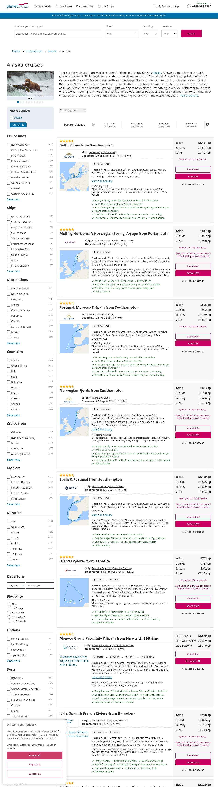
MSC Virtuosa (85, 486)
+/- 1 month (19, 621)
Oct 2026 (164, 125)
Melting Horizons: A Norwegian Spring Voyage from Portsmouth (114, 233)
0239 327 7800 (201, 6)
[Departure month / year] (40, 585)
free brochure (189, 95)
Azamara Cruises (108, 645)
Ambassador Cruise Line (103, 240)
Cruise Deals (42, 6)
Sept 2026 (137, 125)
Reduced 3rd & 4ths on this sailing (127, 217)
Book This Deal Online (147, 200)
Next (207, 126)
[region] (35, 752)
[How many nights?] (169, 33)
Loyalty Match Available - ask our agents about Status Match (125, 541)
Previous (93, 126)
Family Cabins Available (106, 449)
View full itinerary (102, 180)
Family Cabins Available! (131, 534)
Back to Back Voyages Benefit (109, 698)
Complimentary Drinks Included (110, 691)
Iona (80, 397)
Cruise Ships (106, 6)
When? (109, 26)
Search (191, 33)
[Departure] (16, 585)
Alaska (52, 51)
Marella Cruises (107, 568)
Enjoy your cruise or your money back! (135, 288)
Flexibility (147, 26)
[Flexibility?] (150, 33)
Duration (166, 26)
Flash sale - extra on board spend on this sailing (145, 460)
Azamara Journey (87, 645)
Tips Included (158, 538)
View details (193, 169)
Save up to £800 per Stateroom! (135, 764)
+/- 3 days (17, 608)
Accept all (34, 755)
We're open (204, 3)
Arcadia (81, 314)
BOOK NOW (193, 273)
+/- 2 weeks (18, 616)
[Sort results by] (72, 110)
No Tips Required (123, 200)
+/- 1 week (18, 612)
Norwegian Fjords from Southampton (92, 390)
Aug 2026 (109, 125)
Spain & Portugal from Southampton (91, 479)
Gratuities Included (157, 691)
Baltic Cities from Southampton (87, 145)
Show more (13, 199)
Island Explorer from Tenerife (85, 561)
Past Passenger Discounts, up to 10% (113, 538)
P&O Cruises (96, 152)
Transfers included (104, 622)
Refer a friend (144, 280)
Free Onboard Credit (105, 284)
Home (16, 51)
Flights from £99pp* (104, 764)
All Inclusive (100, 611)
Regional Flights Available (107, 615)
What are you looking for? (29, 26)
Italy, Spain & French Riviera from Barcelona (97, 713)
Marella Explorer (87, 568)
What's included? (103, 288)
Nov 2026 (191, 125)
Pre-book (193, 176)
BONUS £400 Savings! (152, 760)
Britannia (82, 152)
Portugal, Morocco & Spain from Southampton (99, 307)
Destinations (85, 6)
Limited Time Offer (150, 284)
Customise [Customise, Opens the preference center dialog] (34, 773)
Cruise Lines (64, 6)
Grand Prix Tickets (137, 698)
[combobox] (58, 33)
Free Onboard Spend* (105, 214)
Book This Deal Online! (125, 760)
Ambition (82, 240)
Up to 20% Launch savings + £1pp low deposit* (118, 204)
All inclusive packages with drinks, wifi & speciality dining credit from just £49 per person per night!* (131, 209)
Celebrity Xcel (85, 720)
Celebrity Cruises (104, 720)
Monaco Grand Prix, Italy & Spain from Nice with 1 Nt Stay (109, 638)
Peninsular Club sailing (149, 214)
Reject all (34, 764)
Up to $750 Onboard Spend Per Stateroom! (116, 694)
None (15, 604)
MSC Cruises (101, 486)
